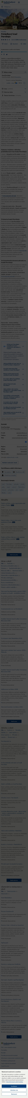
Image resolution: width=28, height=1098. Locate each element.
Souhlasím (14, 1086)
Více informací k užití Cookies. (14, 1081)
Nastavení (14, 1094)
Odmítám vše (14, 1090)
